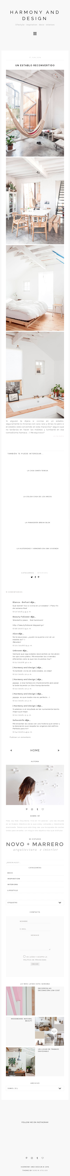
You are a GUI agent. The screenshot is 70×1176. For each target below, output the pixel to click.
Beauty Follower (22, 617)
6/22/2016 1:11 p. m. (22, 715)
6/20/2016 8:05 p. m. (22, 645)
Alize (15, 634)
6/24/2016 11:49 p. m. (22, 732)
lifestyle (12, 890)
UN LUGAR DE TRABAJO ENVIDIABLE (48, 1050)
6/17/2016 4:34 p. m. (22, 612)
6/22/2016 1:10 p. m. (22, 674)
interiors (42, 573)
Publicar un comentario (20, 737)
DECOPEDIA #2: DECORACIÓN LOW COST (49, 989)
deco (10, 873)
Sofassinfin (19, 720)
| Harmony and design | (25, 668)
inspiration (13, 879)
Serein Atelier (40, 1170)
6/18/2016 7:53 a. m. (22, 629)
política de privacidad (34, 960)
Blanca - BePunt (21, 602)
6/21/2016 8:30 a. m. (22, 662)
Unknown (18, 651)
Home (35, 750)
